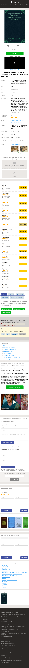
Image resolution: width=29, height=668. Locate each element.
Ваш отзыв (4, 492)
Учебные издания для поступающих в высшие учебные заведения (13, 634)
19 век (21, 4)
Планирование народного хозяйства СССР (11, 652)
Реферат (13, 120)
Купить (14, 53)
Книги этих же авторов (9, 347)
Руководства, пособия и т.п (9, 580)
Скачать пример (6, 312)
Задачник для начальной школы (8, 639)
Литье (3, 586)
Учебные (4, 571)
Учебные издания (7, 569)
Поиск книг (3, 4)
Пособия (4, 581)
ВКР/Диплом (20, 294)
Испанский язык (4, 619)
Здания (4, 587)
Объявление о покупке (9, 346)
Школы (4, 578)
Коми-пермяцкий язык (6, 624)
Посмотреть (23, 187)
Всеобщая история (5, 641)
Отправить (24, 510)
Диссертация (19, 122)
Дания (4, 583)
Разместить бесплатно (8, 467)
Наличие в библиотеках (9, 349)
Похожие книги (7, 353)
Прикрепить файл (6, 510)
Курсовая (18, 120)
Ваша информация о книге (8, 542)
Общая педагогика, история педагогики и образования (14, 657)
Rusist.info (16, 2)
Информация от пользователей (11, 357)
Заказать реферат (6, 309)
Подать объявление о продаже (10, 449)
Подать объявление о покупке (9, 425)
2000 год (4, 565)
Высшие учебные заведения (7, 643)
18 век (16, 4)
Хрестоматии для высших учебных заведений (11, 660)
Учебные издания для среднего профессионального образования (13, 654)
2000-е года (5, 566)
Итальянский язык (5, 662)
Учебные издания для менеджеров (9, 648)
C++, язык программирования (8, 647)
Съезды (2, 617)
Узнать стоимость (19, 309)
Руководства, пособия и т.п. (9, 575)
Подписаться (14, 479)
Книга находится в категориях (11, 359)
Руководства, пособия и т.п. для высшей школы (14, 572)
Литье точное (6, 577)
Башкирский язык (5, 631)
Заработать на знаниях (17, 297)
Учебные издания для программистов (9, 629)
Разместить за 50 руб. (7, 442)
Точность (4, 584)
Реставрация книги (16, 144)
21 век (4, 568)
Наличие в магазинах (8, 355)
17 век (10, 4)
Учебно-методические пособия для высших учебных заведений (13, 627)
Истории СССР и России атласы (8, 645)
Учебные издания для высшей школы (12, 574)
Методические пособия (6, 621)
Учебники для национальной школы (9, 612)
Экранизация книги (14, 63)
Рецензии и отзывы (8, 351)
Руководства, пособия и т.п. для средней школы (12, 616)
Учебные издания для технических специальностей (13, 614)
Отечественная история (6, 636)
